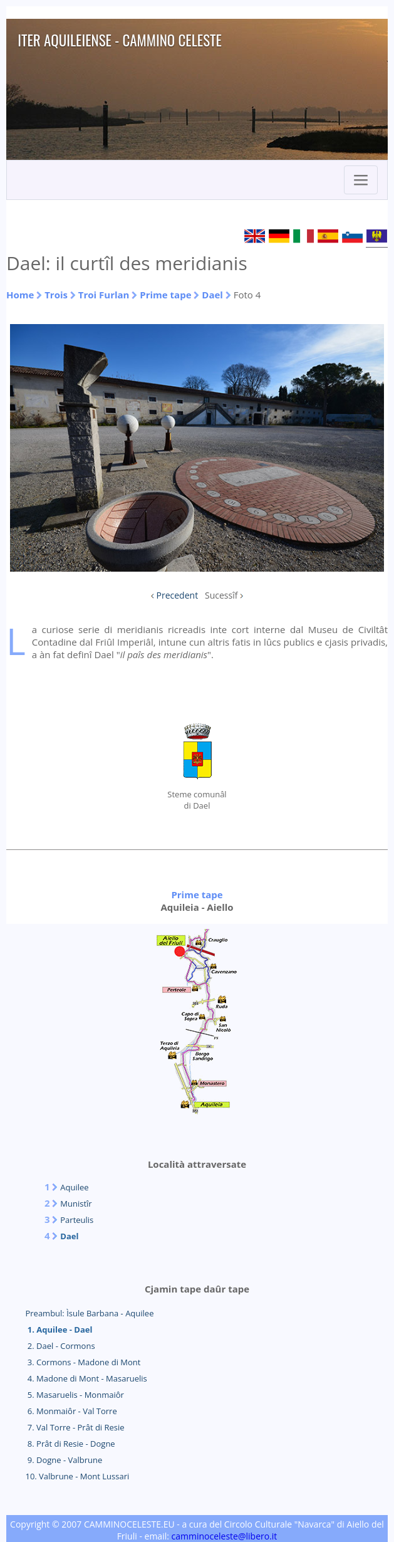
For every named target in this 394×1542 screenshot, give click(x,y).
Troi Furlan (104, 294)
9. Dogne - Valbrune (63, 1460)
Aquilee (74, 1187)
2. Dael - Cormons (60, 1345)
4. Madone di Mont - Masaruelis (86, 1378)
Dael (212, 294)
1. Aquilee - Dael (58, 1329)
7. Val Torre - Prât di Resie (74, 1427)
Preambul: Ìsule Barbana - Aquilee (89, 1313)
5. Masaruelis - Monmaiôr (74, 1394)
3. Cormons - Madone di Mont (82, 1362)
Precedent (178, 595)
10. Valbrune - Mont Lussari (77, 1476)
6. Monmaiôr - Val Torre (71, 1411)
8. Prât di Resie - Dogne (70, 1443)
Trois (56, 294)
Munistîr (75, 1203)
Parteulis (76, 1219)
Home (20, 294)
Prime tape (165, 294)
